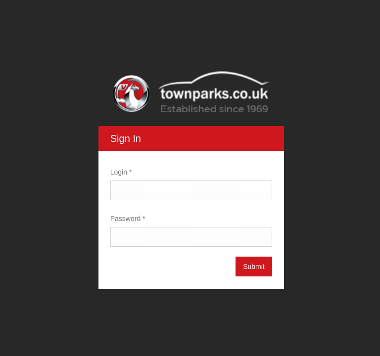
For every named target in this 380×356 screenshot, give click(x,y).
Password (126, 218)
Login (120, 172)
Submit (253, 266)
